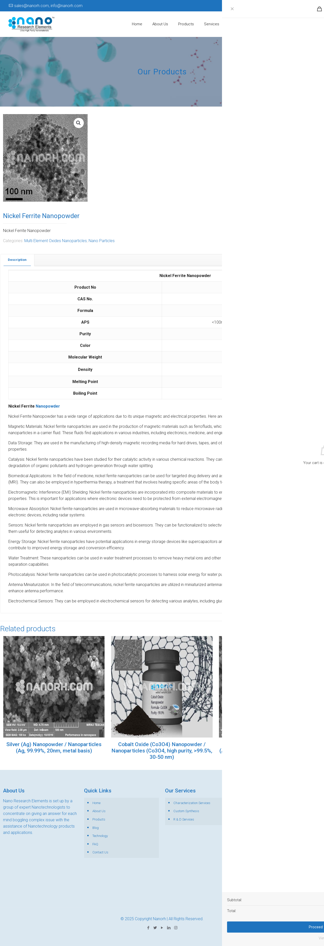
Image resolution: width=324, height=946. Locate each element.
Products (98, 819)
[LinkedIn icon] (306, 6)
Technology (100, 836)
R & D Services (183, 819)
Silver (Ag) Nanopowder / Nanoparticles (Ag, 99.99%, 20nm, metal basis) (54, 747)
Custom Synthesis (186, 811)
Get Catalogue (298, 24)
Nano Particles (102, 240)
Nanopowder (48, 406)
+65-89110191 (284, 875)
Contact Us (100, 852)
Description (17, 260)
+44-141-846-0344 (300, 888)
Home (96, 803)
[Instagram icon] (313, 6)
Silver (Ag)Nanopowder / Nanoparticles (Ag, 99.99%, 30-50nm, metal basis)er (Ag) (269, 747)
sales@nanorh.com (271, 894)
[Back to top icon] (299, 935)
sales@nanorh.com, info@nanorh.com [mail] (48, 5)
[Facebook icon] (286, 6)
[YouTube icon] (299, 6)
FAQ (95, 844)
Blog (95, 828)
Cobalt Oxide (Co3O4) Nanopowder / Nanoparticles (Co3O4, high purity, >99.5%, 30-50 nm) (161, 750)
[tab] (17, 260)
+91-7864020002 (278, 869)
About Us (99, 811)
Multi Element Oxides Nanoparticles (55, 240)
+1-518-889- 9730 (293, 881)
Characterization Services (191, 803)
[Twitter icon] (292, 6)
